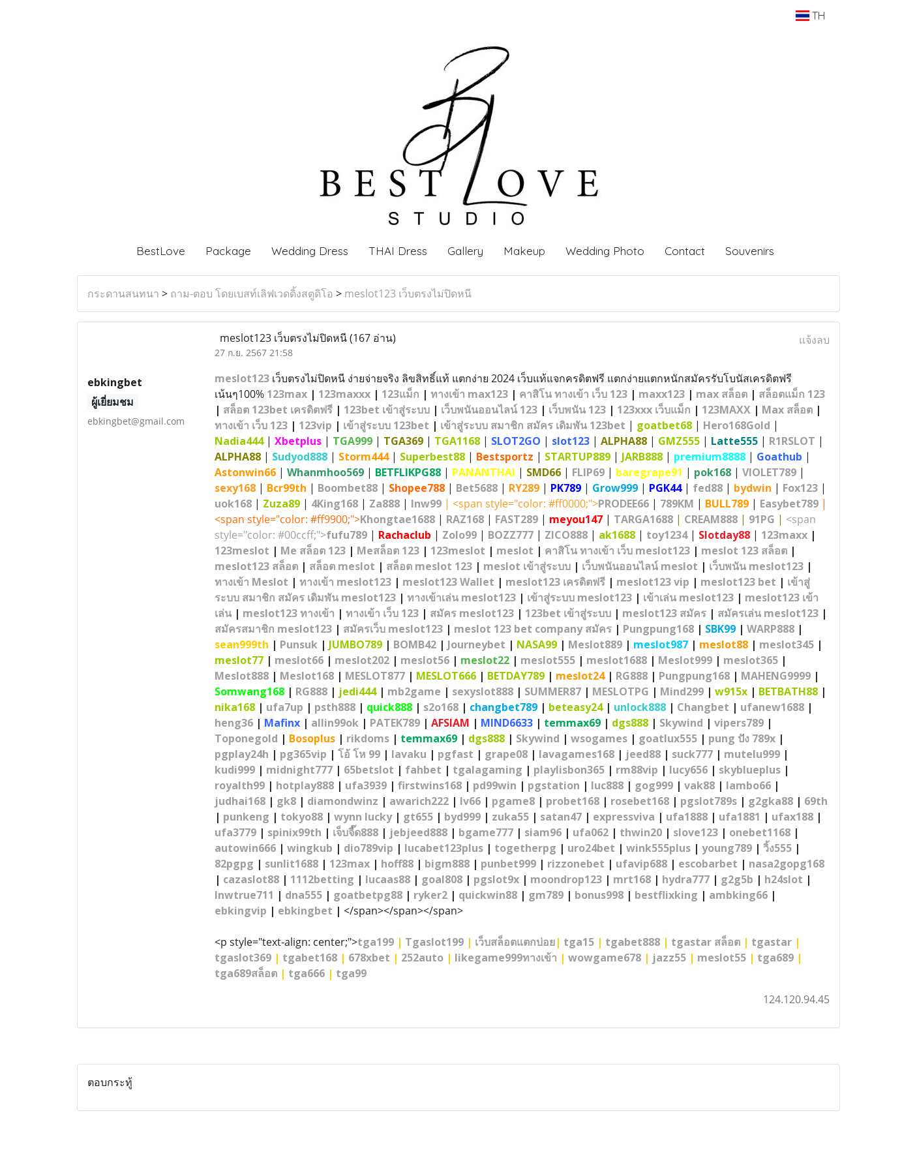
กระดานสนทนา (123, 293)
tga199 (375, 942)
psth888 (334, 707)
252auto (422, 957)
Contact (685, 251)
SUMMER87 (552, 691)
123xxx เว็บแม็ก (654, 409)
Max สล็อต (787, 409)
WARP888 (770, 629)
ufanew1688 (772, 707)
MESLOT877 (375, 676)
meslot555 (547, 660)
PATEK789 (395, 723)
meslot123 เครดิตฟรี (555, 582)
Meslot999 (685, 660)
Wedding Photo (604, 251)
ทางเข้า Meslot (251, 582)
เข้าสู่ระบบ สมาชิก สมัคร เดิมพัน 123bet (532, 425)
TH (810, 15)
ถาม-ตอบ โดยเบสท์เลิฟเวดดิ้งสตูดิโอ (251, 293)
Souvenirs (749, 251)
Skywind (681, 723)
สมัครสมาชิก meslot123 (273, 629)
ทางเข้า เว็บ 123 (251, 425)
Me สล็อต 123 (313, 550)
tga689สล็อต (246, 973)
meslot (515, 550)
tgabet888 (632, 942)
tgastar (771, 942)
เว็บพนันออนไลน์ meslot (640, 566)
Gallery (465, 251)
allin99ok (335, 723)
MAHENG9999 (776, 676)
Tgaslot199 (434, 942)
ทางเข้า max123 (469, 394)
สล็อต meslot (342, 566)
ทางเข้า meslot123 (345, 582)
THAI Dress (397, 251)
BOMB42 (414, 644)
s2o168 (440, 707)
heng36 (234, 723)
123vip (315, 425)
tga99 (351, 973)
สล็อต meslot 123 (429, 566)
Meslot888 (242, 676)
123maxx (784, 535)
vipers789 (739, 723)
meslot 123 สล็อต (744, 550)
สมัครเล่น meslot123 (768, 613)
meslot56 (424, 660)
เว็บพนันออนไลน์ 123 (489, 409)
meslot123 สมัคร (665, 613)
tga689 (775, 957)
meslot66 (299, 660)
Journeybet (476, 644)
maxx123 (662, 394)
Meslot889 (595, 644)
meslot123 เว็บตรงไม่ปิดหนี (408, 293)
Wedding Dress (309, 251)
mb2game (414, 691)
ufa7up (284, 707)
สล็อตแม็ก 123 (792, 394)
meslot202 (362, 660)
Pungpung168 (658, 629)
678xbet (369, 957)
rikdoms (367, 738)
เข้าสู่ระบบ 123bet (386, 425)
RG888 (632, 676)
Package (228, 251)
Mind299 (682, 691)
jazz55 (669, 957)
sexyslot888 (482, 691)
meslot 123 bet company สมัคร (533, 629)
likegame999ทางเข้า (506, 957)
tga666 (306, 973)
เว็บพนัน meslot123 (756, 566)
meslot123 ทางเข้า (289, 613)
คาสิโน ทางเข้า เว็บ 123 (573, 394)
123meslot (242, 550)
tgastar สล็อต (705, 942)
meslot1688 (616, 660)
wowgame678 (604, 957)
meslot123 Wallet (448, 582)
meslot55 (721, 957)
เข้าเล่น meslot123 (688, 597)
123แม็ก (400, 394)
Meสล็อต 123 (388, 550)
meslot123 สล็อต (256, 566)
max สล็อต (721, 394)
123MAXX (726, 409)
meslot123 (242, 378)
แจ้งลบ (814, 340)
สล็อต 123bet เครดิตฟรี (278, 409)
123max (287, 394)
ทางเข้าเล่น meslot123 (461, 597)
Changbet (703, 707)
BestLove (160, 251)
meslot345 (786, 644)
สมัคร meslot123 (472, 613)
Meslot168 (307, 676)
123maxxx (344, 394)
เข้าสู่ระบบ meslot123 (579, 597)
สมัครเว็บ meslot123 (393, 629)
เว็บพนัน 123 (577, 409)
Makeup (524, 251)
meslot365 (750, 660)
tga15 (579, 942)
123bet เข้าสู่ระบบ (387, 409)
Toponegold (246, 738)
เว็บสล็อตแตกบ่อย (515, 942)
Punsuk (299, 644)
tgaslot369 (243, 957)
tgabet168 (309, 957)
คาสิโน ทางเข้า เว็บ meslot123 (617, 550)
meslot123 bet (738, 582)
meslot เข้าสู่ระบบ (527, 566)
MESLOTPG (620, 691)
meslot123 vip (652, 582)
